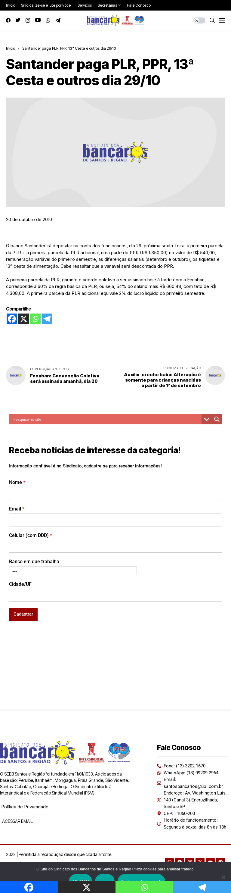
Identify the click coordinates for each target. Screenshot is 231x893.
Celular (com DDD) (30, 535)
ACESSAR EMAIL (17, 821)
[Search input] (107, 419)
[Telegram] (47, 319)
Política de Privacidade (24, 807)
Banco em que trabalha (34, 561)
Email (16, 509)
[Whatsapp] (35, 319)
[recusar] (223, 877)
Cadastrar (23, 614)
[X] (23, 319)
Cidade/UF (20, 584)
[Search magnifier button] (217, 419)
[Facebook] (12, 319)
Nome (17, 482)
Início (10, 48)
